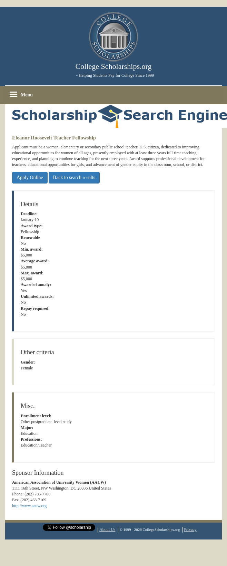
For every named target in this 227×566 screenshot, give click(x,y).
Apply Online (30, 177)
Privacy (190, 529)
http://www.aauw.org (29, 505)
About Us (107, 529)
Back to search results (74, 177)
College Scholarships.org (114, 66)
